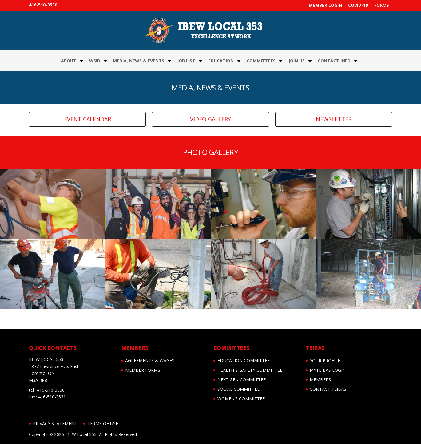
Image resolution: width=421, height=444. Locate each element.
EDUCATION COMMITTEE (243, 360)
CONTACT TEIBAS (328, 389)
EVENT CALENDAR (87, 119)
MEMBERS (320, 380)
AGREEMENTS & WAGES (149, 360)
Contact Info (334, 61)
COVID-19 (358, 5)
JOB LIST (186, 61)
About (68, 61)
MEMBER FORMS (142, 370)
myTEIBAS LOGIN (328, 370)
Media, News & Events (138, 61)
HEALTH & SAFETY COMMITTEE (249, 370)
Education (221, 61)
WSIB (94, 61)
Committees (261, 61)
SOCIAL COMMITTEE (238, 389)
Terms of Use (102, 423)
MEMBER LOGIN (325, 5)
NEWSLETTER (333, 119)
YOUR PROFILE (325, 360)
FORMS (381, 5)
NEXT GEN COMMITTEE (241, 380)
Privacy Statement (55, 423)
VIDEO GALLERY (210, 119)
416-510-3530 (43, 5)
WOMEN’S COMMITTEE (241, 399)
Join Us (296, 61)
